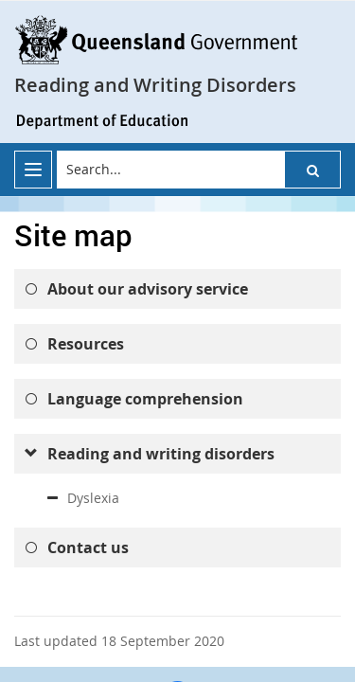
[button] (312, 169)
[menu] (33, 169)
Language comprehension (145, 398)
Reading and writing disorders (161, 453)
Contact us (88, 547)
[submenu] (30, 454)
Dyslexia (93, 498)
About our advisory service (147, 288)
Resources (85, 343)
